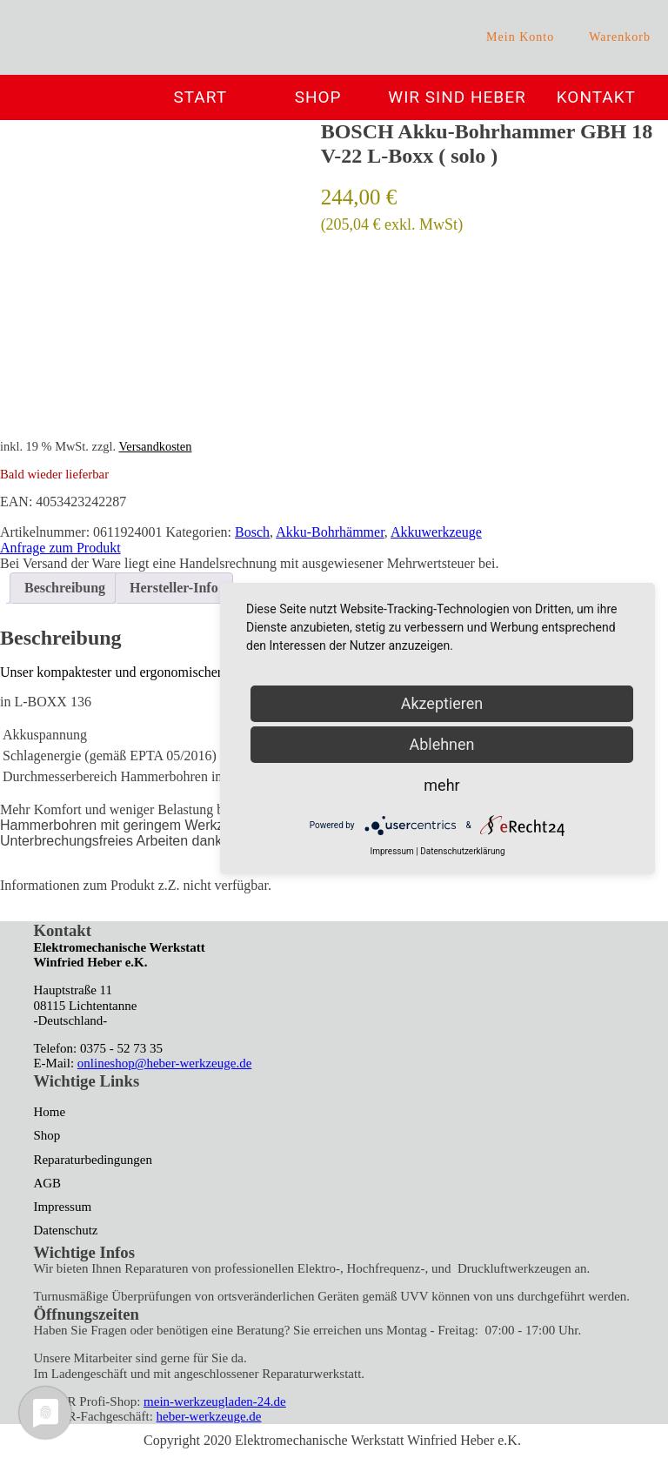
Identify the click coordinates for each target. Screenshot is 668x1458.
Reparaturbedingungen (92, 1160)
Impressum (62, 1207)
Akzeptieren (442, 703)
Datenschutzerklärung (462, 851)
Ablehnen (441, 744)
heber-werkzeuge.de (209, 1416)
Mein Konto (520, 36)
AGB (47, 1183)
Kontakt (596, 97)
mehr (441, 785)
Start (200, 97)
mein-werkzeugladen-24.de (215, 1401)
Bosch (252, 532)
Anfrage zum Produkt (60, 547)
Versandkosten (154, 446)
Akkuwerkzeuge (436, 532)
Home (49, 1112)
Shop (318, 97)
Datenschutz (65, 1230)
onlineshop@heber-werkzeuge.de (164, 1063)
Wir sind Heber (456, 97)
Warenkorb (620, 36)
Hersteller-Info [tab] (174, 587)
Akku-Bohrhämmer (330, 532)
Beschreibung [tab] (64, 587)
